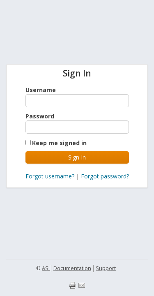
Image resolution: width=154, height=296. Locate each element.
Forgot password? (105, 176)
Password (39, 116)
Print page (72, 285)
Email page (81, 285)
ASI (46, 268)
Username (40, 90)
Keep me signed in (59, 143)
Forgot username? (49, 176)
